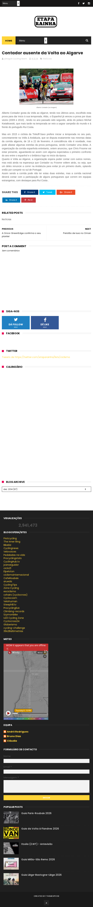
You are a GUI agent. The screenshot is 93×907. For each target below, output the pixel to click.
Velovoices (10, 551)
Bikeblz (7, 545)
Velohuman (10, 601)
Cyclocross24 (12, 621)
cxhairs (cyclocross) (16, 594)
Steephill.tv (10, 604)
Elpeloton (9, 571)
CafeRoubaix (11, 578)
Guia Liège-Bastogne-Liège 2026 (41, 875)
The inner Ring (12, 541)
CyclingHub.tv (12, 561)
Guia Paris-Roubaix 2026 (36, 813)
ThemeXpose (52, 896)
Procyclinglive (12, 608)
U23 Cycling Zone (14, 618)
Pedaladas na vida (14, 555)
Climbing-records (14, 611)
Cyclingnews (11, 548)
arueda (8, 581)
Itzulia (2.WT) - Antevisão (36, 844)
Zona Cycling (11, 588)
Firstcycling (10, 538)
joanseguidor (11, 564)
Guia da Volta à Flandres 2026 (40, 828)
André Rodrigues (17, 731)
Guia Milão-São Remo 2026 (38, 859)
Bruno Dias (14, 736)
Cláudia (12, 740)
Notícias (47, 58)
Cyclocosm (10, 598)
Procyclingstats (13, 558)
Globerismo (10, 624)
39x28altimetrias (13, 631)
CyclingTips (10, 584)
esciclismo (10, 591)
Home (8, 40)
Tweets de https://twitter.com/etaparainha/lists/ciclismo (36, 357)
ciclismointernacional (16, 574)
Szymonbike (11, 614)
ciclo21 (7, 568)
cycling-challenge (14, 628)
